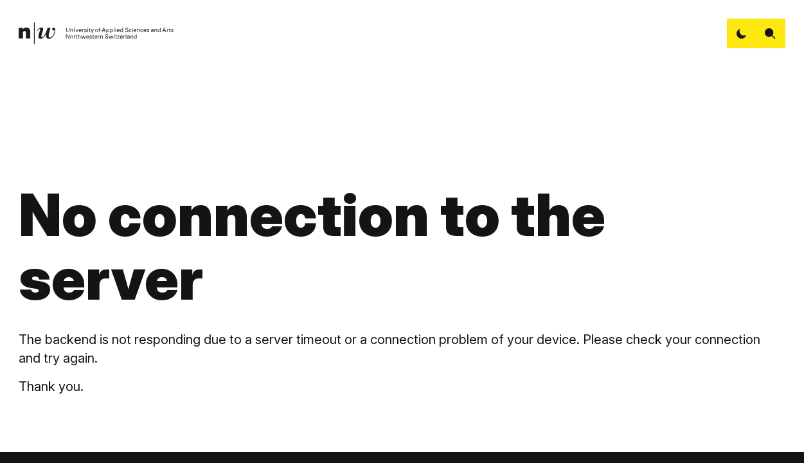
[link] (96, 34)
